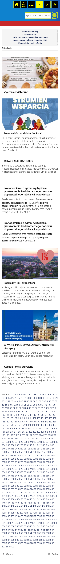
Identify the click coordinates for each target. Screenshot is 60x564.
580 (44, 536)
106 (46, 411)
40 (3, 401)
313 (28, 465)
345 (52, 472)
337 (17, 472)
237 (17, 445)
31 (31, 398)
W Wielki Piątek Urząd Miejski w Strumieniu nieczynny (29, 346)
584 (8, 540)
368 (48, 479)
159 (31, 425)
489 (30, 513)
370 (3, 482)
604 (43, 543)
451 (25, 502)
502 (34, 516)
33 (37, 398)
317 (43, 465)
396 (8, 489)
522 (8, 523)
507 (3, 519)
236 (13, 445)
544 (48, 526)
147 (38, 421)
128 (19, 418)
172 (25, 428)
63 (18, 405)
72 (46, 405)
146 (35, 421)
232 (52, 442)
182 (7, 432)
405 (48, 489)
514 (32, 519)
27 (19, 398)
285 (13, 459)
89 (42, 408)
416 (40, 492)
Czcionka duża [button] (54, 4)
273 (15, 455)
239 (26, 445)
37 (50, 398)
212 (20, 438)
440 (30, 499)
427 (30, 496)
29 (25, 398)
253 (34, 448)
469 (52, 506)
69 (37, 405)
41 (6, 401)
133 (38, 418)
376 (28, 482)
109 (3, 415)
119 (38, 415)
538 (21, 526)
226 (26, 442)
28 (22, 398)
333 (56, 469)
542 (39, 526)
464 (30, 506)
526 (26, 523)
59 (6, 405)
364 (30, 479)
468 (48, 506)
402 (34, 489)
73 (49, 405)
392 (43, 486)
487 (21, 513)
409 (12, 492)
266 (39, 452)
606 (52, 543)
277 (32, 455)
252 (30, 448)
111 (10, 415)
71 (43, 405)
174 (33, 428)
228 (34, 442)
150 (50, 421)
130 (27, 418)
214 (28, 438)
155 (15, 425)
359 (8, 479)
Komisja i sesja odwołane (18, 366)
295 (4, 462)
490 (35, 513)
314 (32, 465)
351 (25, 475)
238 (21, 445)
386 (17, 486)
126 (11, 418)
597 (12, 543)
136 (50, 418)
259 (8, 452)
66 (28, 405)
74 (51, 405)
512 (24, 519)
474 (19, 509)
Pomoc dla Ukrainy (30, 31)
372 (11, 482)
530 (43, 523)
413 (28, 492)
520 (56, 519)
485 (13, 513)
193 (50, 432)
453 (34, 502)
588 (26, 540)
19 (51, 394)
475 (24, 509)
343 (43, 472)
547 (8, 530)
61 (12, 405)
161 (38, 425)
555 (43, 530)
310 (16, 465)
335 (8, 472)
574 (19, 536)
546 (4, 530)
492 (43, 513)
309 (12, 465)
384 (8, 486)
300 (26, 462)
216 (36, 438)
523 (12, 523)
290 (35, 459)
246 (4, 448)
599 (21, 543)
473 (15, 509)
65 (25, 405)
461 (17, 506)
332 (52, 469)
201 (27, 435)
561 (17, 533)
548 (12, 530)
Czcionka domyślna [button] (39, 4)
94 (3, 411)
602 (34, 543)
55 (49, 401)
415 (36, 492)
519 (51, 519)
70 (40, 405)
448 (12, 502)
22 (3, 398)
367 (43, 479)
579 (40, 536)
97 (12, 411)
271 (7, 455)
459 (8, 506)
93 (54, 408)
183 (11, 432)
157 (23, 425)
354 (39, 475)
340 (30, 472)
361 (17, 479)
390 (35, 486)
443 (43, 499)
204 (41, 435)
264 (30, 452)
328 (34, 469)
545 (52, 526)
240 (30, 445)
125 (7, 418)
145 (31, 421)
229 (39, 442)
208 (4, 438)
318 (47, 465)
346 (4, 475)
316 (40, 465)
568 (48, 533)
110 (7, 415)
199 (19, 435)
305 (48, 462)
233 (56, 442)
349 (17, 475)
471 (7, 509)
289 (30, 459)
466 (39, 506)
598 (17, 543)
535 (8, 526)
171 (22, 428)
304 (43, 462)
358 (4, 479)
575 (24, 536)
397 (12, 489)
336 (13, 472)
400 (26, 489)
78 (8, 408)
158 (27, 425)
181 (3, 432)
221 (3, 442)
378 (36, 482)
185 (19, 432)
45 (18, 401)
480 (44, 509)
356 (48, 475)
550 (21, 530)
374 (19, 482)
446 (4, 502)
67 (31, 405)
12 (32, 394)
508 (8, 519)
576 (28, 536)
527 (30, 523)
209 (8, 438)
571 (7, 536)
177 (44, 428)
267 (43, 452)
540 (30, 526)
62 (15, 405)
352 (30, 475)
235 (8, 445)
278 (36, 455)
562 (21, 533)
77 (6, 408)
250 (21, 448)
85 (29, 408)
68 (34, 405)
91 (48, 408)
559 (8, 533)
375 (24, 482)
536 (13, 526)
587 (21, 540)
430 (43, 496)
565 (34, 533)
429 (39, 496)
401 (30, 489)
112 (13, 415)
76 (3, 408)
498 (17, 516)
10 (27, 394)
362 (21, 479)
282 (53, 455)
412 (24, 492)
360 (13, 479)
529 (39, 523)
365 (34, 479)
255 (43, 448)
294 (52, 459)
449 (17, 502)
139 (7, 421)
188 (30, 432)
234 (4, 445)
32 (34, 398)
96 (9, 411)
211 (16, 438)
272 (11, 455)
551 (25, 530)
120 (42, 415)
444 (48, 499)
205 (45, 435)
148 (42, 421)
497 (12, 516)
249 (17, 448)
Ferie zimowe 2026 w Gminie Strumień (30, 37)
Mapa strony (31, 4)
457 (52, 502)
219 (48, 438)
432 (52, 496)
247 (8, 448)
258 (4, 452)
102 (30, 411)
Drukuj (55, 554)
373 (15, 482)
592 (43, 540)
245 (52, 445)
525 (21, 523)
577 (32, 536)
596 (8, 543)
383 (4, 486)
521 (3, 523)
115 (24, 415)
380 (44, 482)
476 (28, 509)
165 (54, 425)
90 (45, 408)
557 (52, 530)
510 (16, 519)
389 (30, 486)
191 (42, 432)
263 (26, 452)
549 (17, 530)
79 (11, 408)
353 (34, 475)
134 (42, 418)
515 (36, 519)
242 (39, 445)
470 (3, 509)
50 (34, 401)
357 (52, 475)
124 (3, 418)
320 (56, 465)
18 (48, 394)
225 (21, 442)
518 (47, 519)
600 (26, 543)
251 (25, 448)
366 (39, 479)
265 (34, 452)
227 (30, 442)
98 (15, 411)
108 (53, 411)
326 (26, 469)
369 (52, 479)
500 (26, 516)
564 (30, 533)
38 (53, 398)
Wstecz (9, 554)
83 (23, 408)
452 (30, 502)
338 (21, 472)
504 (43, 516)
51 (37, 401)
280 (44, 455)
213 (24, 438)
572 (11, 536)
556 (48, 530)
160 (35, 425)
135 (46, 418)
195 (3, 435)
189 (34, 432)
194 (54, 432)
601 (30, 543)
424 (17, 496)
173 (29, 428)
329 (39, 469)
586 (17, 540)
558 (4, 533)
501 (30, 516)
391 (39, 486)
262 (21, 452)
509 (12, 519)
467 (43, 506)
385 (13, 486)
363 (26, 479)
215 (32, 438)
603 (39, 543)
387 (21, 486)
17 (46, 394)
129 (23, 418)
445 (52, 499)
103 (34, 411)
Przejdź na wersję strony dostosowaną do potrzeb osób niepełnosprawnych (23, 4)
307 (3, 465)
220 (52, 438)
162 (42, 425)
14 (38, 394)
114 (20, 415)
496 (8, 516)
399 (21, 489)
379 (40, 482)
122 (49, 415)
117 (31, 415)
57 (56, 401)
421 (3, 496)
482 (53, 509)
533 (56, 523)
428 (34, 496)
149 (46, 421)
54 (46, 401)
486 (17, 513)
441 (34, 499)
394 (52, 486)
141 (15, 421)
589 (30, 540)
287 (21, 459)
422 (8, 496)
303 (39, 462)
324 (17, 469)
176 (40, 428)
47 (25, 401)
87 (36, 408)
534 (4, 526)
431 (47, 496)
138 (3, 421)
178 (47, 428)
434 (4, 499)
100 (22, 411)
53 (43, 401)
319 (51, 465)
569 (52, 533)
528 (34, 523)
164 (50, 425)
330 (43, 469)
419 (51, 492)
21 (57, 394)
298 (17, 462)
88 (39, 408)
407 (3, 492)
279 (40, 455)
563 (26, 533)
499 (21, 516)
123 (53, 415)
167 (7, 428)
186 (23, 432)
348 (12, 475)
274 (19, 455)
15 (40, 394)
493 (48, 513)
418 (47, 492)
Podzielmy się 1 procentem (19, 282)
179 (51, 428)
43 (12, 401)
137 (54, 418)
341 (34, 472)
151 (54, 421)
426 (26, 496)
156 (19, 425)
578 (36, 536)
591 (39, 540)
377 (32, 482)
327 (30, 469)
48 (28, 401)
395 (4, 489)
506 (52, 516)
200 (23, 435)
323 (12, 469)
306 (52, 462)
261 (17, 452)
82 (20, 408)
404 (43, 489)
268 (48, 452)
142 (19, 421)
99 (18, 411)
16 (43, 394)
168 (11, 428)
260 (13, 452)
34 (40, 398)
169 (15, 428)
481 (48, 509)
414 (32, 492)
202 (32, 435)
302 (34, 462)
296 (8, 462)
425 (21, 496)
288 (26, 459)
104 (38, 411)
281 (48, 455)
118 (34, 415)
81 (17, 408)
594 (52, 540)
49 (31, 401)
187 (26, 432)
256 (48, 448)
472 (11, 509)
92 (51, 408)
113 (17, 415)
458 (4, 506)
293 (48, 459)
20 (54, 394)
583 (4, 540)
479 (40, 509)
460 (13, 506)
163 (46, 425)
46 (21, 401)
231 (47, 442)
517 (43, 519)
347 (8, 475)
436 (13, 499)
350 (21, 475)
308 (8, 465)
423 (12, 496)
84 (26, 408)
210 (12, 438)
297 (12, 462)
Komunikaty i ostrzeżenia (30, 43)
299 (21, 462)
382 (53, 482)
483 (4, 513)
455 (43, 502)
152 (3, 425)
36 (47, 398)
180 (55, 428)
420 (56, 492)
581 (48, 536)
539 (26, 526)
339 (26, 472)
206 (50, 435)
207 (54, 435)
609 (12, 546)
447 (8, 502)
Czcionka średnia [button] (47, 4)
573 (15, 536)
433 (56, 496)
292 (43, 459)
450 (21, 502)
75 (54, 405)
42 (9, 401)
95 (6, 411)
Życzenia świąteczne (16, 92)
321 (3, 469)
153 (7, 425)
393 (48, 486)
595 (4, 543)
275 (24, 455)
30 (28, 398)
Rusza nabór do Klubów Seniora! (22, 133)
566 (39, 533)
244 (48, 445)
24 (9, 398)
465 (34, 506)
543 (43, 526)
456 (48, 502)
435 (8, 499)
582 (53, 536)
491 (39, 513)
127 (15, 418)
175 (36, 428)
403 (39, 489)
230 (43, 442)
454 (39, 502)
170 (18, 428)
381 (48, 482)
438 (21, 499)
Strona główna (16, 4)
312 (24, 465)
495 (4, 516)
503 (39, 516)
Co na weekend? (30, 34)
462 (21, 506)
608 (8, 546)
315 (36, 465)
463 (26, 506)
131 (30, 418)
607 (3, 546)
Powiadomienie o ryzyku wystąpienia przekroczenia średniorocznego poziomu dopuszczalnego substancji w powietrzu (28, 191)
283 (4, 459)
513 (28, 519)
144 (27, 421)
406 (52, 489)
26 (16, 398)
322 (8, 469)
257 (52, 448)
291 (39, 459)
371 (7, 482)
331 (47, 469)
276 (28, 455)
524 (17, 523)
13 (35, 394)
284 (8, 459)
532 (52, 523)
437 (17, 499)
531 (47, 523)
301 (30, 462)
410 (16, 492)
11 (30, 394)
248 (12, 448)
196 (7, 435)
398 (17, 489)
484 (8, 513)
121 (45, 415)
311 (20, 465)
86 (33, 408)
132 (34, 418)
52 (40, 401)
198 (15, 435)
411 (20, 492)
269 (52, 452)
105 (42, 411)
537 (17, 526)
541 (34, 526)
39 (56, 398)
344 (48, 472)
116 (27, 415)
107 (49, 411)
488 (26, 513)
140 (11, 421)
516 (40, 519)
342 (39, 472)
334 (4, 472)
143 (23, 421)
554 (39, 530)
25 (12, 398)
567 (43, 533)
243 (43, 445)
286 (17, 459)
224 (17, 442)
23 (6, 398)
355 (43, 475)
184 (15, 432)
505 (48, 516)
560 (13, 533)
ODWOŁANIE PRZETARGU (19, 161)
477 (32, 509)
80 (14, 408)
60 (9, 405)
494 (52, 513)
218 (44, 438)
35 (44, 398)
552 (30, 530)
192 (46, 432)
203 (36, 435)
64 (21, 405)
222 (8, 442)
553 (34, 530)
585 (13, 540)
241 (34, 445)
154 (11, 425)
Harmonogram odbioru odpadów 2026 (30, 40)
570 (3, 536)
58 (3, 405)
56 (53, 401)
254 (39, 448)
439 (26, 499)
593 (48, 540)
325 (21, 469)
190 (38, 432)
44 (15, 401)
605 (48, 543)
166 (3, 428)
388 (26, 486)
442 (39, 499)
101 (26, 411)
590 (35, 540)
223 (12, 442)
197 (11, 435)
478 (36, 509)
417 (43, 492)
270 (3, 455)
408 (8, 492)
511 (20, 519)
